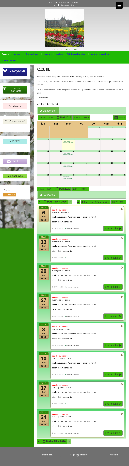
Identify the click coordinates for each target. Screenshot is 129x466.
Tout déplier (102, 202)
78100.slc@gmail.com (67, 5)
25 (48, 175)
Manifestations (9, 60)
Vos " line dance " (15, 121)
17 (124, 151)
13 (73, 151)
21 (86, 163)
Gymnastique (33, 54)
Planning (17, 54)
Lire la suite (113, 228)
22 (99, 163)
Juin (77, 118)
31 (124, 175)
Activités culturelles (77, 54)
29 (99, 175)
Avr (51, 118)
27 (73, 175)
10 (124, 139)
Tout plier (87, 202)
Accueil (5, 54)
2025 (42, 118)
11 (48, 151)
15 (99, 151)
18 (48, 163)
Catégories (48, 110)
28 (86, 175)
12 (61, 151)
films (17, 140)
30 (112, 175)
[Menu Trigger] (119, 5)
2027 (86, 118)
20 (73, 163)
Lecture (59, 54)
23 (112, 163)
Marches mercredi (72, 228)
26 (61, 175)
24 (124, 163)
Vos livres (15, 106)
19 (61, 163)
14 (86, 151)
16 (112, 151)
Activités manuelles (100, 54)
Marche (48, 54)
